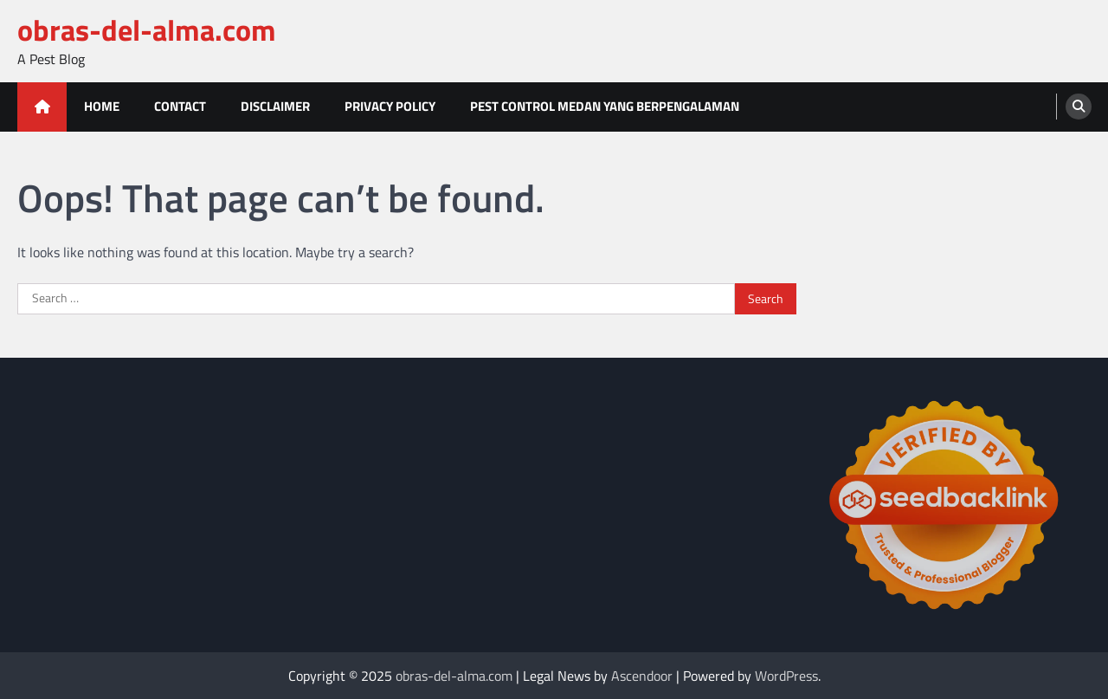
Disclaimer (275, 106)
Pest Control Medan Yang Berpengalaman (604, 106)
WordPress (786, 675)
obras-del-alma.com (146, 30)
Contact (180, 106)
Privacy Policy (390, 106)
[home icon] (42, 107)
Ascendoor (642, 675)
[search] (1079, 107)
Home (101, 106)
